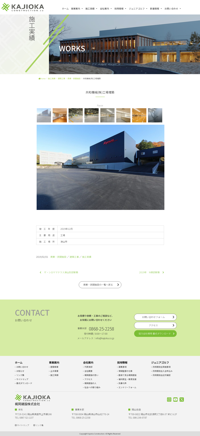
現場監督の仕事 (125, 371)
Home (42, 78)
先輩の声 (122, 383)
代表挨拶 (88, 366)
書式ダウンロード (24, 383)
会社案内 (106, 8)
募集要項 (122, 366)
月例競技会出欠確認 (161, 375)
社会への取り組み (92, 387)
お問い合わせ (173, 8)
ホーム (65, 8)
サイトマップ (22, 379)
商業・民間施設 (74, 78)
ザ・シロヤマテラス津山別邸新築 (59, 272)
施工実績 (91, 8)
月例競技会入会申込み (162, 371)
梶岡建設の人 (90, 383)
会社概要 (88, 371)
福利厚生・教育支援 (127, 379)
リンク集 (20, 375)
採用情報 (120, 8)
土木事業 (54, 371)
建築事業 (54, 366)
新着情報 (156, 8)
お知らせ (20, 371)
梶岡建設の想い (91, 375)
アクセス (88, 379)
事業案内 (77, 8)
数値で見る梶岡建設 (127, 375)
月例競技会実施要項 (161, 366)
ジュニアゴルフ (138, 8)
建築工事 (61, 78)
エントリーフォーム (127, 387)
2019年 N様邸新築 (151, 272)
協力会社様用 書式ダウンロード (155, 333)
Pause (100, 105)
